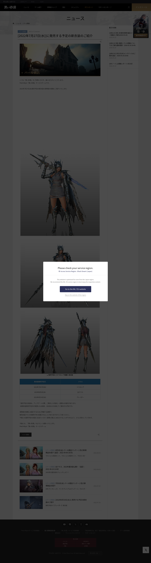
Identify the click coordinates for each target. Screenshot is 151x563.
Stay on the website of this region (75, 295)
